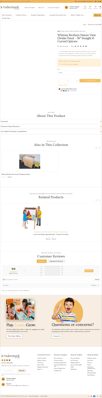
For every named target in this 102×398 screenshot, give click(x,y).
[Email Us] (3, 384)
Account (90, 8)
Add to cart (91, 80)
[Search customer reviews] (48, 279)
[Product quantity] (67, 80)
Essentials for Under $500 (94, 24)
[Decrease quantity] (58, 80)
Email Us (8, 384)
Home (84, 24)
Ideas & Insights (30, 7)
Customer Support (54, 7)
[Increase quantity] (77, 80)
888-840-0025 (73, 8)
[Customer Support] (3, 379)
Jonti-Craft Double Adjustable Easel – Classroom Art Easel (51, 234)
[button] (75, 46)
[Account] (90, 6)
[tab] (42, 261)
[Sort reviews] (94, 285)
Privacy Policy (43, 396)
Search (85, 8)
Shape (58, 69)
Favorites (96, 8)
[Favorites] (95, 6)
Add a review (89, 270)
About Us (41, 7)
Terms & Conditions (34, 396)
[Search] (85, 6)
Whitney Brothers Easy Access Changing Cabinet (15, 174)
